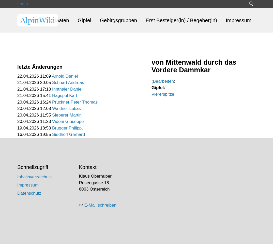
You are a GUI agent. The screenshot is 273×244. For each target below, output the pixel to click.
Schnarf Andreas (68, 82)
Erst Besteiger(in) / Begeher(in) (181, 20)
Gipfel (84, 20)
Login (22, 4)
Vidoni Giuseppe (68, 121)
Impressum (238, 20)
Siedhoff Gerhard (68, 134)
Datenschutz (29, 193)
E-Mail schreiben (100, 205)
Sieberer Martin (67, 115)
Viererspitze (162, 94)
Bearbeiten (163, 81)
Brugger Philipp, (67, 128)
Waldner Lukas (66, 108)
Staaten (60, 20)
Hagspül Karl (64, 95)
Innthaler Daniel (67, 89)
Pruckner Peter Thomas (75, 102)
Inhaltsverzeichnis (34, 177)
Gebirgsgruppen (118, 20)
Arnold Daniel (65, 76)
